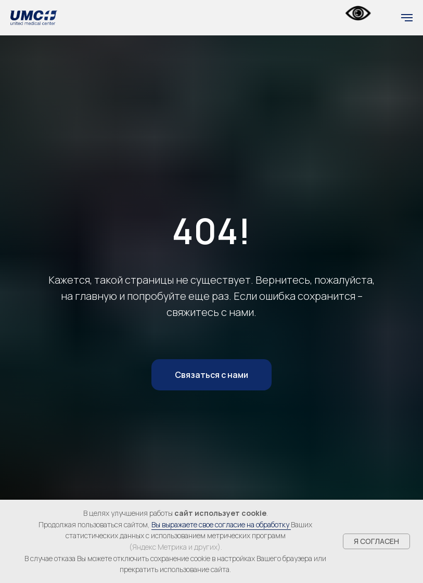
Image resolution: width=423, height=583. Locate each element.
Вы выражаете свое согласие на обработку (221, 524)
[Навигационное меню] (407, 17)
